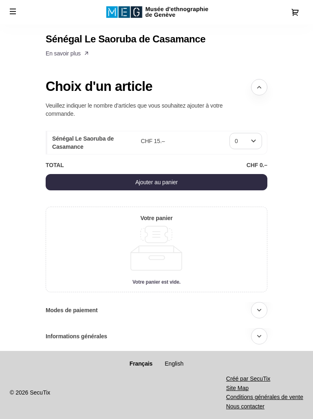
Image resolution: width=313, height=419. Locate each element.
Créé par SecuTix (248, 378)
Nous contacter (245, 406)
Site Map (237, 388)
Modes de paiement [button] (72, 310)
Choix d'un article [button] (99, 86)
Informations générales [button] (76, 336)
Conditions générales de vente (264, 397)
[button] (13, 11)
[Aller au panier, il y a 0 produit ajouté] (295, 12)
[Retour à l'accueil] (156, 12)
